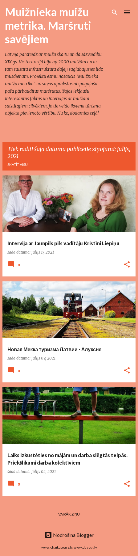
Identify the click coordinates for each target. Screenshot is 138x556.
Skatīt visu (17, 164)
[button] (127, 265)
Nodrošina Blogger (69, 535)
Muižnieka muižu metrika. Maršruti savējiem (48, 25)
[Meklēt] (114, 12)
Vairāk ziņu (69, 514)
